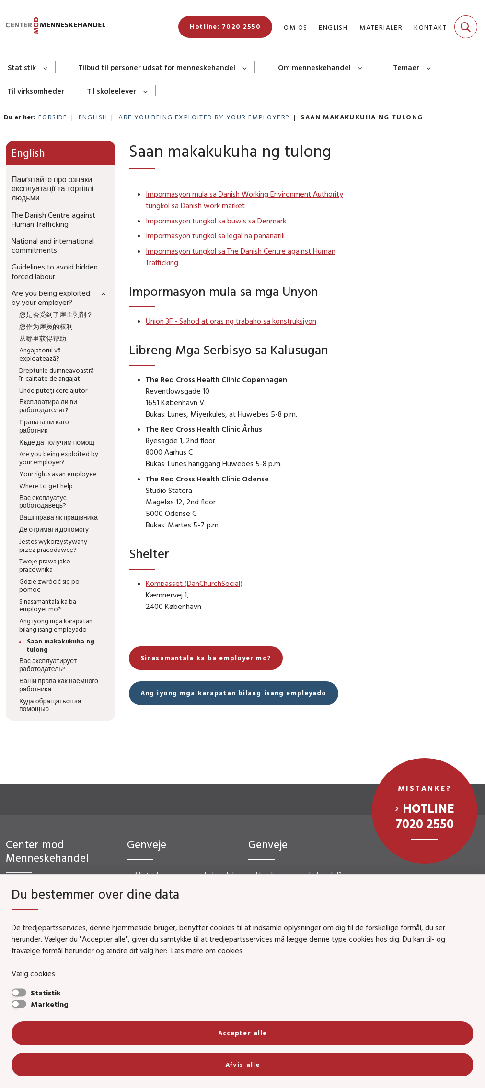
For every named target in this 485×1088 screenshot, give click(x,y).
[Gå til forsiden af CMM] (52, 27)
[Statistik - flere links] (46, 67)
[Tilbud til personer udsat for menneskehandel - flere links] (245, 67)
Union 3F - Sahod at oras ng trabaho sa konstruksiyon (231, 321)
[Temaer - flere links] (429, 67)
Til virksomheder (36, 90)
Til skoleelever (111, 90)
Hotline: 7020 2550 (225, 26)
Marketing (50, 1004)
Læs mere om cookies (206, 950)
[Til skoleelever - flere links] (146, 90)
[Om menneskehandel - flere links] (360, 67)
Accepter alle (242, 1033)
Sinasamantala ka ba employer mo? (205, 658)
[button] (101, 294)
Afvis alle (242, 1064)
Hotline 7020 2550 (424, 815)
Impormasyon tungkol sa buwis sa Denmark (216, 220)
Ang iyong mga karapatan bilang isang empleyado (233, 693)
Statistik (22, 67)
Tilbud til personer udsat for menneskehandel (157, 67)
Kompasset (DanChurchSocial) (194, 583)
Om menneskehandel (314, 67)
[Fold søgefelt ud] (465, 26)
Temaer (406, 67)
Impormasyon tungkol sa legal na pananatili (215, 235)
